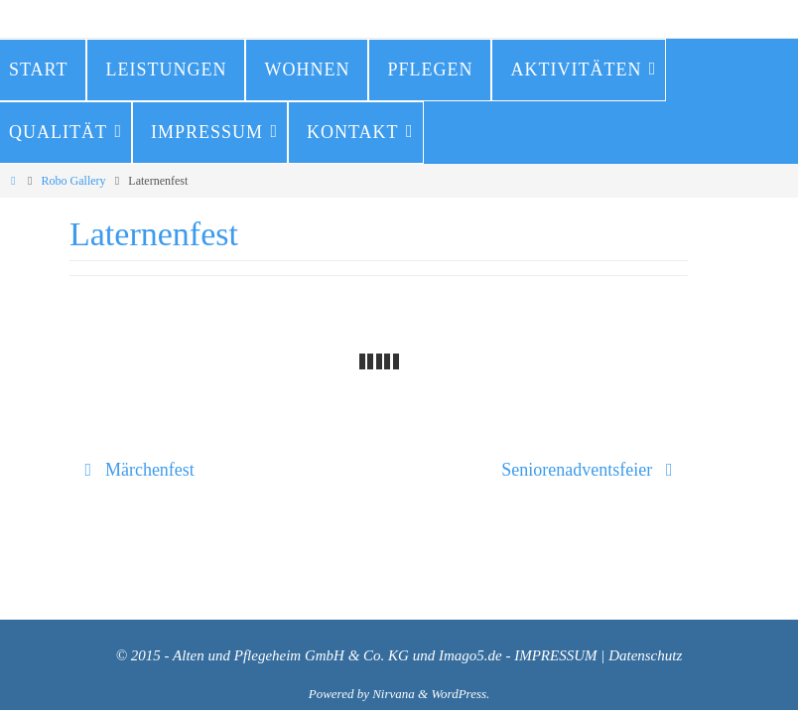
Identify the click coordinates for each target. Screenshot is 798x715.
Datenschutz (645, 655)
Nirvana (393, 693)
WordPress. (460, 693)
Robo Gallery (74, 181)
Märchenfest (135, 470)
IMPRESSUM (555, 655)
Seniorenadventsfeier (591, 470)
